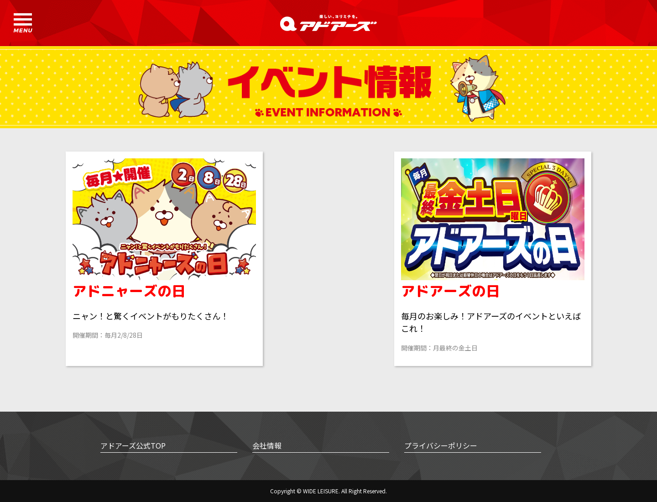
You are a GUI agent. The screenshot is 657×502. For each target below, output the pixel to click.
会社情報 (267, 445)
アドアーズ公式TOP (133, 445)
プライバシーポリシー (440, 445)
